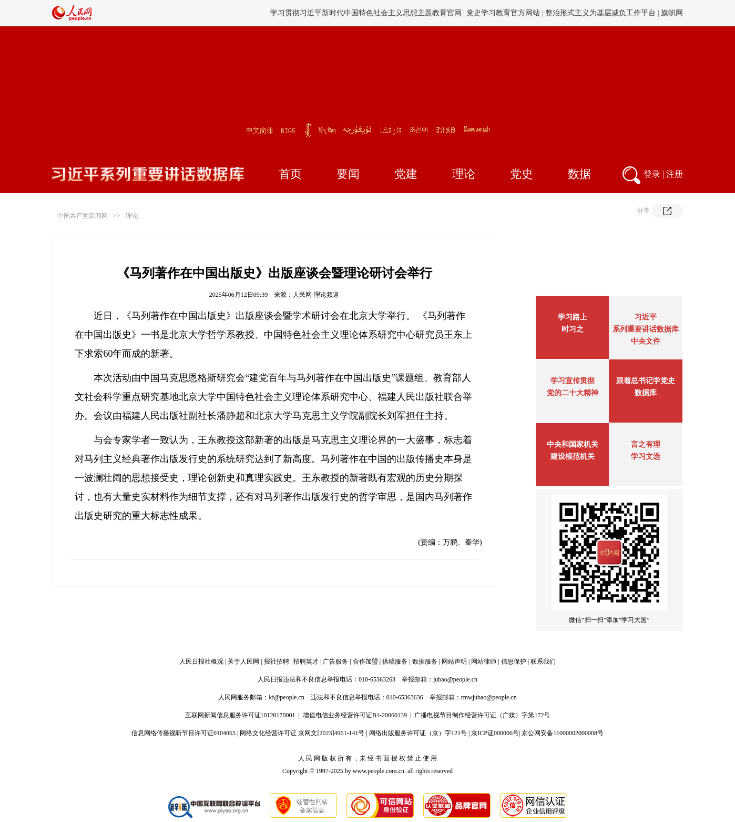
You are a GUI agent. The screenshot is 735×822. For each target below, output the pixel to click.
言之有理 (645, 444)
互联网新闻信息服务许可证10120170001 (240, 715)
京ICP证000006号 (495, 733)
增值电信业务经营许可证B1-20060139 (355, 715)
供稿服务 (394, 661)
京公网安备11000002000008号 (563, 733)
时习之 (573, 329)
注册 (674, 173)
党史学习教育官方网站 (504, 13)
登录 (652, 173)
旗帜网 (672, 13)
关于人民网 (243, 661)
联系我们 (543, 661)
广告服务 (335, 661)
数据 (579, 174)
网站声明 (454, 661)
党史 (521, 174)
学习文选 (645, 456)
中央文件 (645, 341)
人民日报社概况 (201, 661)
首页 (290, 174)
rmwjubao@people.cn (489, 697)
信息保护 (513, 661)
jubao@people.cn (455, 679)
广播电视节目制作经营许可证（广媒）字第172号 (482, 715)
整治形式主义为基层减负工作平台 (600, 13)
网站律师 (483, 661)
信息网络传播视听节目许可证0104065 (183, 733)
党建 (405, 174)
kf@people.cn (286, 697)
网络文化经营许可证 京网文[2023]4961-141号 (302, 733)
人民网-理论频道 (316, 294)
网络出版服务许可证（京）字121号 (418, 733)
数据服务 (424, 661)
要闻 (348, 174)
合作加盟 (365, 661)
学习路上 (572, 317)
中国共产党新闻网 (82, 215)
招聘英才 (306, 661)
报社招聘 (276, 661)
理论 (463, 174)
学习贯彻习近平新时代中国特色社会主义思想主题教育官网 (366, 13)
